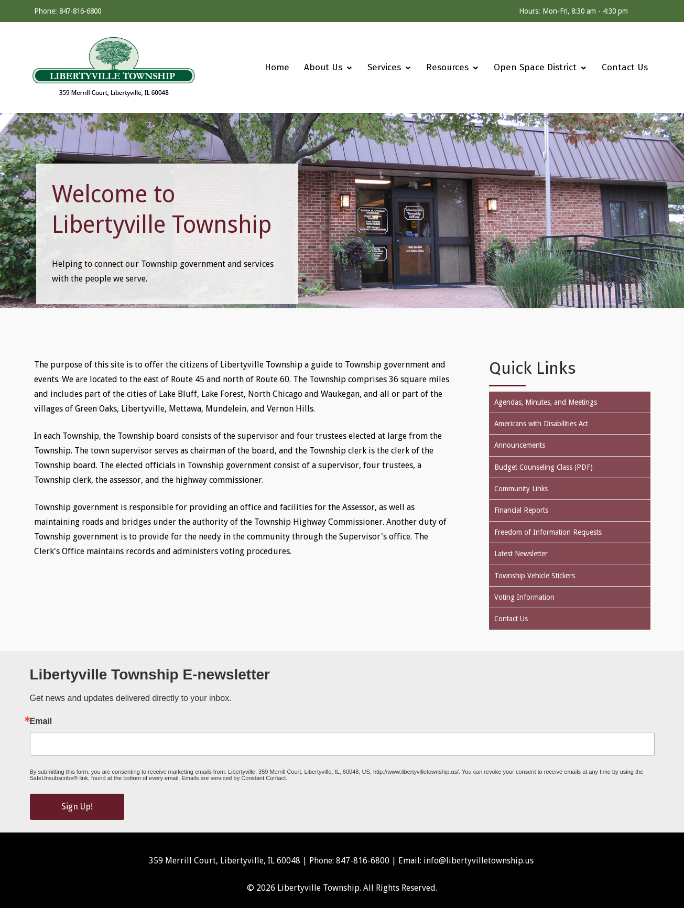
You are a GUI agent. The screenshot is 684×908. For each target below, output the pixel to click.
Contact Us (511, 618)
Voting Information (524, 597)
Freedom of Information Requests (548, 532)
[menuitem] (272, 67)
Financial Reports (521, 510)
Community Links (521, 488)
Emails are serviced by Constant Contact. (234, 778)
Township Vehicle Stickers (534, 575)
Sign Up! (77, 807)
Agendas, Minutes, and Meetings (545, 402)
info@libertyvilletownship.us (479, 861)
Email (41, 721)
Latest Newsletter (521, 553)
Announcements (519, 445)
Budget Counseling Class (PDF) (543, 467)
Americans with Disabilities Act (541, 423)
